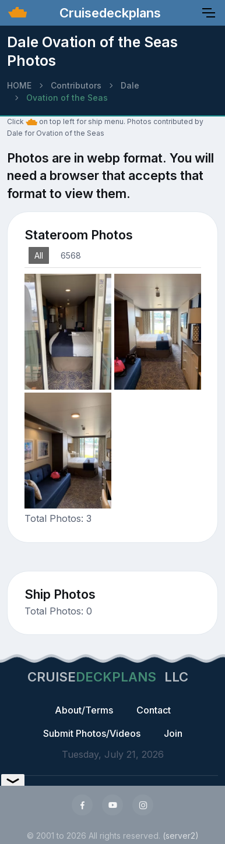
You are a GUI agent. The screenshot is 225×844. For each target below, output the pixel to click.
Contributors (76, 85)
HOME (19, 85)
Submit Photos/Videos (91, 733)
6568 (71, 255)
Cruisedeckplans (108, 12)
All (38, 255)
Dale (130, 85)
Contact (153, 710)
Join (173, 733)
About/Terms (84, 710)
